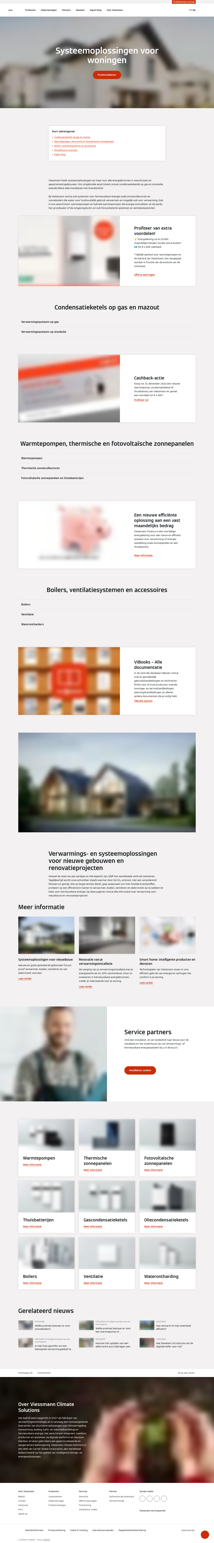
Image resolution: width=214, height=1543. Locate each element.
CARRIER (46, 1540)
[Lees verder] (46, 1326)
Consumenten (44, 1373)
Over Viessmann (115, 10)
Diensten (80, 10)
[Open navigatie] (10, 10)
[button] (205, 1535)
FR (190, 10)
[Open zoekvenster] (184, 10)
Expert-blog (96, 10)
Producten (30, 10)
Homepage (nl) (25, 1373)
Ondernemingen (49, 10)
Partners (66, 10)
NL (194, 10)
